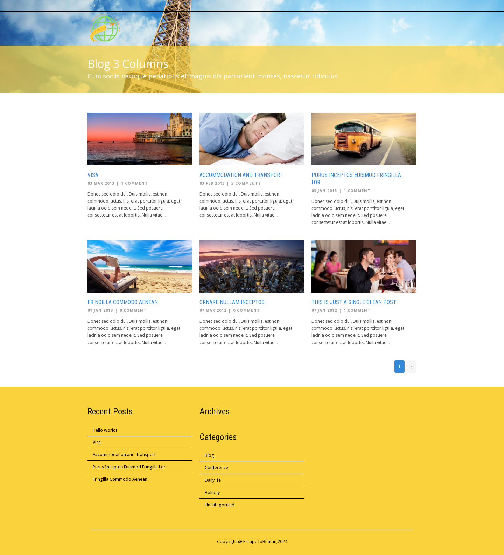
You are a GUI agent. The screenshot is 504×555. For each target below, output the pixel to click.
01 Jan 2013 (100, 310)
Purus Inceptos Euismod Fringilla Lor (129, 467)
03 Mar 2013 (101, 183)
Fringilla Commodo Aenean (123, 302)
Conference (216, 467)
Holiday (212, 492)
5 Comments (246, 183)
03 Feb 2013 (212, 183)
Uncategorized (219, 504)
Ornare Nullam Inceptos (232, 302)
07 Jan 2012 (324, 310)
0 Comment (133, 310)
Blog (209, 455)
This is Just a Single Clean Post (354, 302)
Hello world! (105, 430)
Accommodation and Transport (241, 175)
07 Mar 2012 (213, 310)
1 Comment (134, 183)
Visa (93, 175)
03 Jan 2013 (324, 191)
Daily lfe (213, 480)
